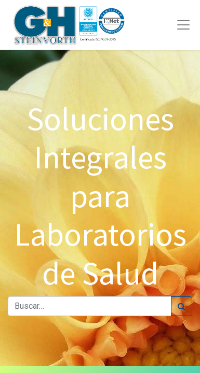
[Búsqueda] (181, 306)
